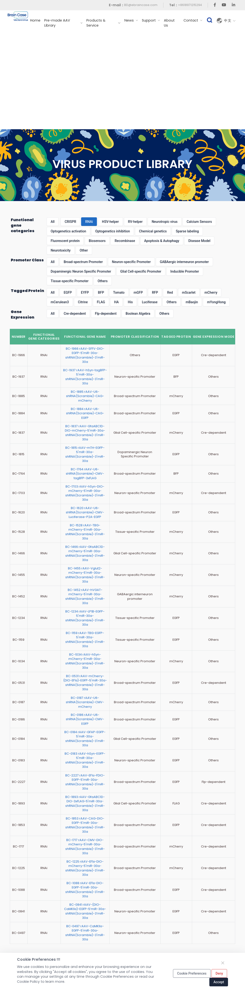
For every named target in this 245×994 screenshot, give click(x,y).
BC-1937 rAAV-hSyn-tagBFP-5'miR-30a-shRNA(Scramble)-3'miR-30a (85, 376)
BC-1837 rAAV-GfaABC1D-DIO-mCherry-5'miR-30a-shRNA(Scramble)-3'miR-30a (85, 432)
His (130, 302)
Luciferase (149, 302)
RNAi (89, 222)
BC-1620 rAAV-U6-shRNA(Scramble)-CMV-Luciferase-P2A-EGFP (85, 512)
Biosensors (97, 241)
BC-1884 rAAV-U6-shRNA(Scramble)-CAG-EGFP (85, 413)
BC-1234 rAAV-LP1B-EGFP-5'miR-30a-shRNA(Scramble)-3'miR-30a (85, 618)
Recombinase (125, 241)
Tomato (119, 292)
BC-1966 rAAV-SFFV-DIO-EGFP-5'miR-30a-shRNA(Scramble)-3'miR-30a (85, 355)
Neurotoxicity (61, 250)
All (53, 222)
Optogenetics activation (68, 231)
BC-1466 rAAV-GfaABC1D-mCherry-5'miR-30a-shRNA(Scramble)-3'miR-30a (85, 553)
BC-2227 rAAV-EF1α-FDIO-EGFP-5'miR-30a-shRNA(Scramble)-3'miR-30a (85, 782)
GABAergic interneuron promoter (184, 262)
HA (116, 302)
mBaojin (192, 302)
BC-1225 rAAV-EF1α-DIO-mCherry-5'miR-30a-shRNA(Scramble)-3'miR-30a (85, 868)
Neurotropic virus (165, 222)
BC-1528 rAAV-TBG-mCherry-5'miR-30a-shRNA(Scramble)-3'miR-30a (85, 531)
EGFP (68, 292)
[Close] (222, 963)
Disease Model (199, 241)
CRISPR (70, 222)
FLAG (101, 302)
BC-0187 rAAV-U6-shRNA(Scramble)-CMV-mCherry (85, 702)
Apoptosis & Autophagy (161, 241)
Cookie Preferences (191, 973)
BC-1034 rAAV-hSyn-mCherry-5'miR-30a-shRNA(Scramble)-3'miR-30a (85, 661)
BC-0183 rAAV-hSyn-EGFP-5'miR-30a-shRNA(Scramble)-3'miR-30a (85, 760)
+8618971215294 (190, 5)
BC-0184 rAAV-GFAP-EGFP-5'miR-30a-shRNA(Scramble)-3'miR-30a (85, 738)
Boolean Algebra (138, 313)
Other (84, 250)
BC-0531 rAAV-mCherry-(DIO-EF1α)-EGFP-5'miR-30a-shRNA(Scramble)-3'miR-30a (85, 682)
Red (170, 292)
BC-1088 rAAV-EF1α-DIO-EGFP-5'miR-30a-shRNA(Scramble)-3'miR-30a (85, 889)
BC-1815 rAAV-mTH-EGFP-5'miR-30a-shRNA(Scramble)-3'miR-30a (85, 454)
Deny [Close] (219, 973)
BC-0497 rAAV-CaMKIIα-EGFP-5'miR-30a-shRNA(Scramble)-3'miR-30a (85, 932)
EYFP (85, 292)
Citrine (83, 302)
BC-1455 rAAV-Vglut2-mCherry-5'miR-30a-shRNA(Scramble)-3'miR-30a (85, 575)
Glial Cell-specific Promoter (140, 271)
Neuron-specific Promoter (131, 262)
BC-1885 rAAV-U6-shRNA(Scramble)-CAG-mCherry (85, 396)
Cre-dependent (75, 313)
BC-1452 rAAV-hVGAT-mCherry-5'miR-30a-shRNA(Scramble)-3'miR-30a (85, 596)
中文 (230, 20)
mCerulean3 (60, 302)
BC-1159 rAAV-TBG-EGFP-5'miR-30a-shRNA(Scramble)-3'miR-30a (85, 639)
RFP (155, 292)
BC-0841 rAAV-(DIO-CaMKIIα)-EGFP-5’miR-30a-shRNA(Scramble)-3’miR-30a (85, 911)
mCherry (211, 292)
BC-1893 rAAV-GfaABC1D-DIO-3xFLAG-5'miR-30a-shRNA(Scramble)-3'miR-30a (85, 803)
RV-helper (135, 222)
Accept (218, 982)
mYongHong (216, 302)
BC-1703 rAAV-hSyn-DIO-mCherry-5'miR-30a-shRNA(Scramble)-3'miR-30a (85, 493)
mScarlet (188, 292)
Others (103, 281)
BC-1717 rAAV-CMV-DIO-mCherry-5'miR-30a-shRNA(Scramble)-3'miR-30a (85, 846)
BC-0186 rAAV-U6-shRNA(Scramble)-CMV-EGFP (85, 719)
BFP (101, 292)
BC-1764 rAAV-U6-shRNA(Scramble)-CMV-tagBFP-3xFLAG (85, 473)
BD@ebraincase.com (140, 5)
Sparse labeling (187, 231)
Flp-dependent (106, 313)
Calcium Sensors (199, 222)
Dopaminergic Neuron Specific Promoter (81, 271)
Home (35, 20)
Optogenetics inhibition (112, 231)
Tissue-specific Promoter (70, 281)
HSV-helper (110, 222)
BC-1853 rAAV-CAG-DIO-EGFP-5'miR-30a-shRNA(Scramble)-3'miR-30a (85, 825)
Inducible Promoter (184, 271)
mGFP (138, 292)
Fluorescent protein (65, 241)
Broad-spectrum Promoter (83, 262)
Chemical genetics (153, 231)
